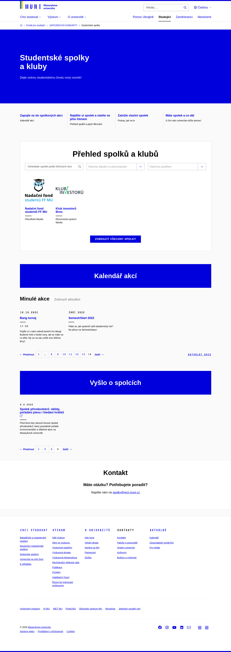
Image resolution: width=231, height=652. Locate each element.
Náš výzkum (58, 537)
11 (70, 354)
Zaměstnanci (184, 17)
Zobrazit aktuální (67, 299)
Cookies (71, 631)
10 (64, 354)
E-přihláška (25, 564)
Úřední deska (91, 542)
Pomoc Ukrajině (143, 17)
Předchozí (27, 354)
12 (77, 354)
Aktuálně (158, 530)
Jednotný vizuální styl (129, 608)
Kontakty (121, 537)
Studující (164, 17)
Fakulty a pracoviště (127, 542)
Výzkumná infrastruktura (64, 557)
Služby (88, 557)
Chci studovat (34, 530)
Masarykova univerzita (39, 627)
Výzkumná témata (61, 552)
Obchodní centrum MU (90, 608)
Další (99, 354)
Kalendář (154, 537)
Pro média (155, 547)
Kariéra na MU (92, 547)
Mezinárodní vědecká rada (65, 562)
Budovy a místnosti (126, 557)
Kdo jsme (89, 537)
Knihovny (122, 552)
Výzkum (58, 530)
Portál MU (71, 608)
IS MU (46, 608)
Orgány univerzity (126, 547)
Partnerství (90, 552)
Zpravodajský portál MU (162, 542)
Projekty (56, 572)
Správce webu (27, 631)
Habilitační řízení (60, 577)
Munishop (110, 608)
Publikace (57, 567)
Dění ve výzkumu (61, 542)
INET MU (57, 608)
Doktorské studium (29, 554)
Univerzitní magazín (30, 608)
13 (83, 354)
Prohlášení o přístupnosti (50, 631)
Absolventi (204, 17)
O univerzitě (97, 530)
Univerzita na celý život (31, 559)
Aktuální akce (199, 354)
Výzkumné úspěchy (62, 547)
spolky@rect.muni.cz (126, 492)
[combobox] (111, 167)
